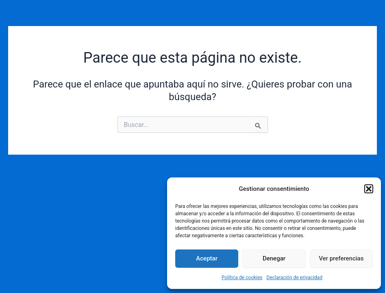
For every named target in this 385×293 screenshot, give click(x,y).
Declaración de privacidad (294, 277)
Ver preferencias (341, 258)
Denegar (274, 258)
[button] (369, 189)
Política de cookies (242, 277)
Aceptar (207, 258)
